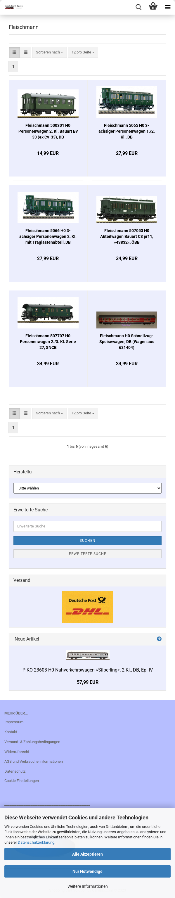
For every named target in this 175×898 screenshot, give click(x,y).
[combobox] (49, 52)
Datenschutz (14, 771)
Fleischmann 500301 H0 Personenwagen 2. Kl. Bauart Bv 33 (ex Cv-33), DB (48, 131)
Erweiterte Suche (87, 554)
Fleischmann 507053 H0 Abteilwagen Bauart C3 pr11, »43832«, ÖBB (126, 236)
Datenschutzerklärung (36, 842)
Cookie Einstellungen (21, 780)
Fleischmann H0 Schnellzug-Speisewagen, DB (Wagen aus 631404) (126, 341)
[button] (14, 52)
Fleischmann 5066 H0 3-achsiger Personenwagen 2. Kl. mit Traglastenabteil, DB (48, 236)
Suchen (88, 541)
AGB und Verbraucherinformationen (33, 761)
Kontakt (10, 732)
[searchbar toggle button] (138, 7)
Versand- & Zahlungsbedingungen (32, 742)
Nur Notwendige (87, 871)
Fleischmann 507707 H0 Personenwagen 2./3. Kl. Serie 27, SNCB (48, 341)
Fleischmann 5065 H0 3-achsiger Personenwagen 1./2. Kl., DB (126, 131)
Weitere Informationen (87, 886)
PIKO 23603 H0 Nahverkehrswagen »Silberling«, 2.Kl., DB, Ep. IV (87, 670)
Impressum (13, 722)
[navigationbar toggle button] (167, 7)
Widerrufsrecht (16, 752)
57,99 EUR (87, 682)
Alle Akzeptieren (87, 854)
